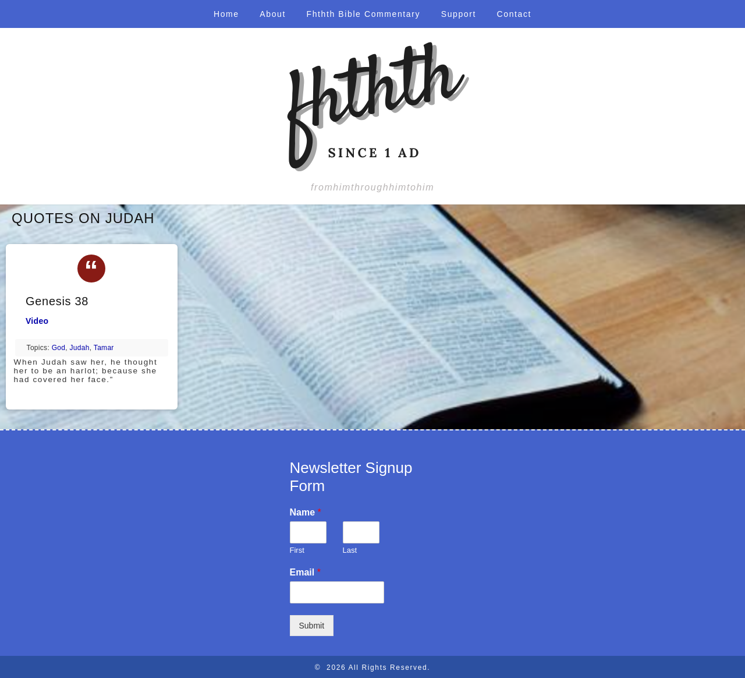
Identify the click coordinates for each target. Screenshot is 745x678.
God (59, 348)
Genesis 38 (57, 301)
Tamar (104, 348)
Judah (80, 348)
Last (350, 550)
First (297, 550)
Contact (514, 14)
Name (305, 512)
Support (458, 14)
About (273, 14)
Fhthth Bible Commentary (364, 14)
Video (37, 321)
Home (226, 14)
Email (305, 572)
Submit (312, 625)
